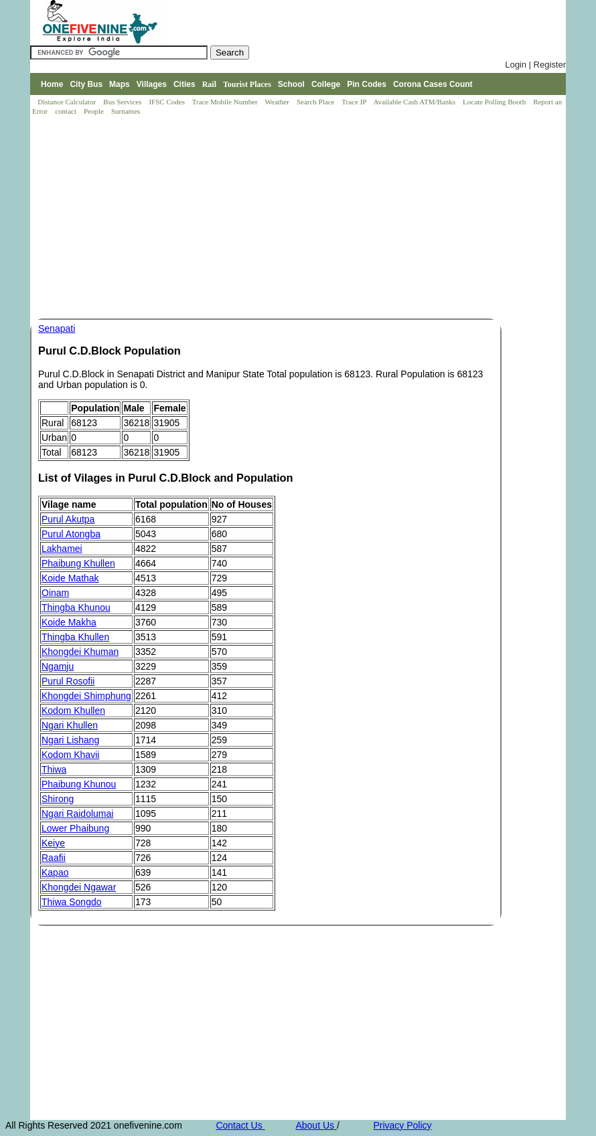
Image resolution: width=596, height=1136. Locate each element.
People (95, 111)
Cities (184, 84)
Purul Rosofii (68, 681)
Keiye (53, 843)
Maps (119, 84)
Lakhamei (62, 548)
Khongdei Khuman (80, 651)
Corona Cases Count (433, 84)
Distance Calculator (67, 102)
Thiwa (54, 769)
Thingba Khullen (75, 637)
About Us (315, 1125)
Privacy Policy (402, 1125)
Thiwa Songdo (72, 901)
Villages (152, 84)
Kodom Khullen (73, 710)
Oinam (55, 592)
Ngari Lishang (70, 740)
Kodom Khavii (70, 754)
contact (66, 111)
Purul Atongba (71, 534)
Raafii (54, 857)
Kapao (55, 872)
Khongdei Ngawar (79, 887)
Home (52, 84)
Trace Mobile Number (226, 102)
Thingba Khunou (76, 607)
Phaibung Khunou (79, 784)
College (325, 84)
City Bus (86, 84)
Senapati (56, 328)
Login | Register (535, 65)
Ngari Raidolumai (77, 813)
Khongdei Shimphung (86, 695)
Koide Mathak (70, 578)
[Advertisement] (301, 218)
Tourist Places (247, 84)
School (291, 84)
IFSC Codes (167, 102)
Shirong (58, 798)
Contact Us (240, 1125)
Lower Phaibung (75, 828)
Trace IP (355, 102)
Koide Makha (69, 622)
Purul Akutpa (68, 519)
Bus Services (122, 102)
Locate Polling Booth (495, 102)
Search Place (316, 102)
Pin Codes (366, 84)
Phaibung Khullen (78, 563)
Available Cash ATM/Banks (415, 102)
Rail (209, 84)
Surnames (125, 111)
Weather (278, 102)
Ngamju (58, 666)
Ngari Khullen (70, 725)
